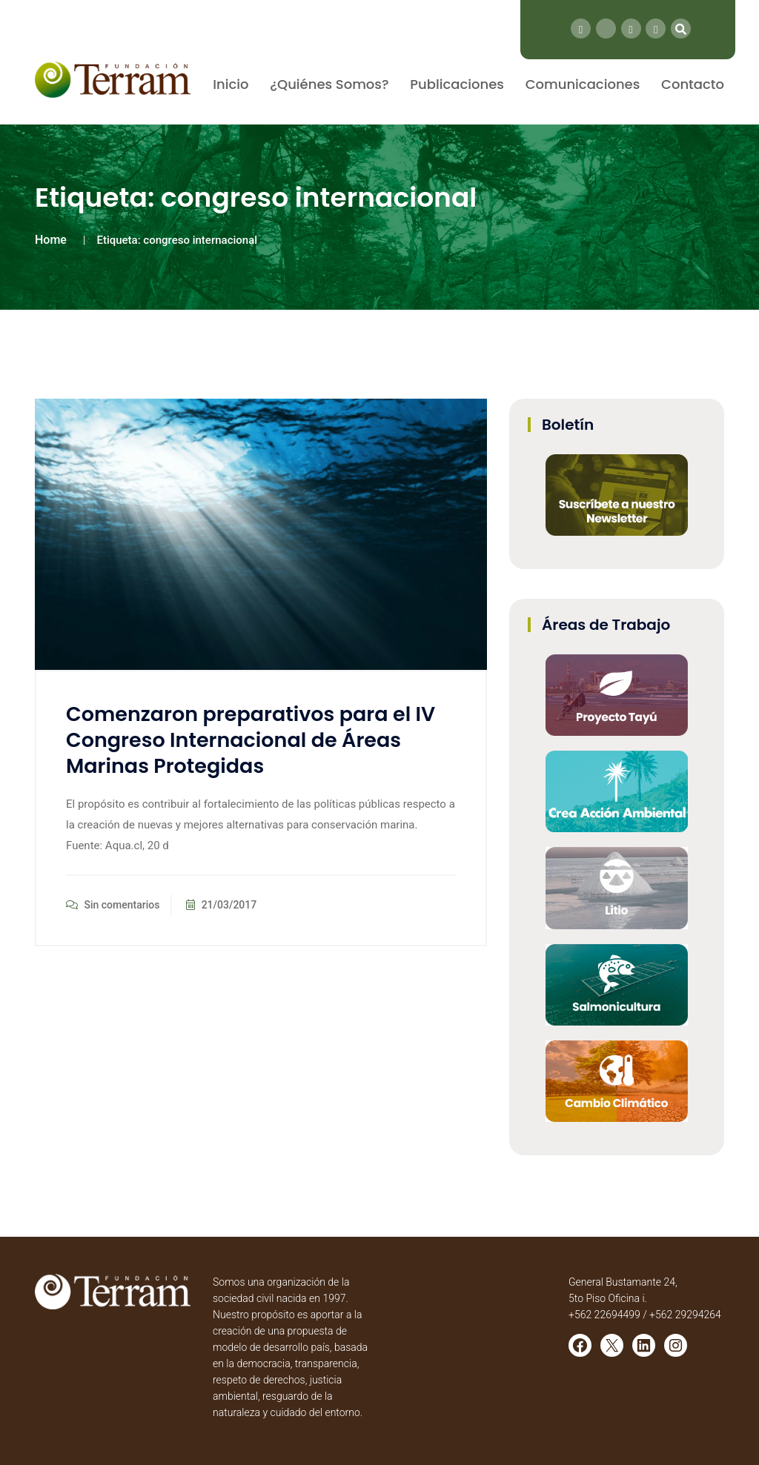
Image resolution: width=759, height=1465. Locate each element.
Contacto (692, 84)
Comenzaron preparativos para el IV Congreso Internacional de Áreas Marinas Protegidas (250, 740)
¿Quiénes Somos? (329, 84)
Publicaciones (457, 84)
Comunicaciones (583, 84)
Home (51, 240)
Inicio (230, 84)
